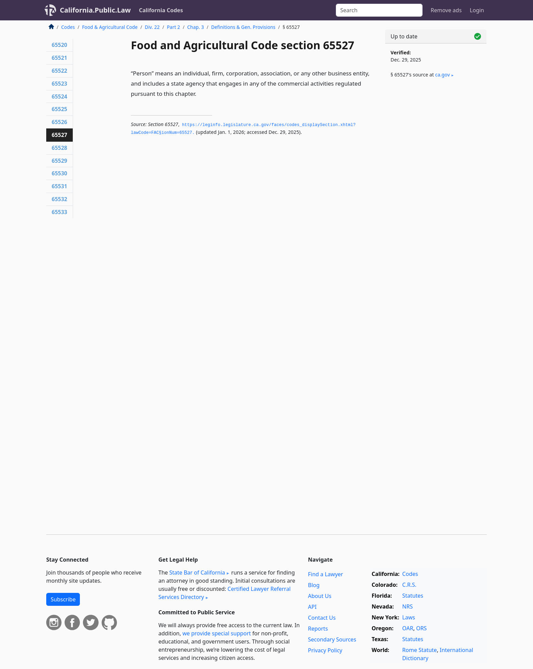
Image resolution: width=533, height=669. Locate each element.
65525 (59, 109)
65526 (59, 122)
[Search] (379, 10)
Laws (408, 617)
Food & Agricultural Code (109, 27)
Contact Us (322, 617)
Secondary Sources (332, 639)
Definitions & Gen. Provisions (243, 27)
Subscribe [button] (63, 599)
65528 (59, 148)
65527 (59, 135)
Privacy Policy (325, 650)
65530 (59, 173)
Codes (68, 27)
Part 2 (173, 27)
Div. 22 (152, 27)
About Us (319, 596)
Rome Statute (419, 650)
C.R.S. (409, 584)
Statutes (412, 595)
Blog (314, 585)
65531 (59, 186)
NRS (407, 606)
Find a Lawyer (325, 574)
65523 (59, 83)
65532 (59, 199)
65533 (59, 212)
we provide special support (217, 633)
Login (477, 10)
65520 (59, 45)
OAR (407, 628)
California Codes (161, 10)
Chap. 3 (195, 27)
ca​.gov (442, 74)
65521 (59, 57)
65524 (59, 96)
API (312, 607)
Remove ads (446, 10)
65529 (59, 160)
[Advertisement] (436, 196)
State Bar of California (197, 572)
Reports (318, 628)
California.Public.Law (95, 10)
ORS (421, 628)
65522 (59, 70)
